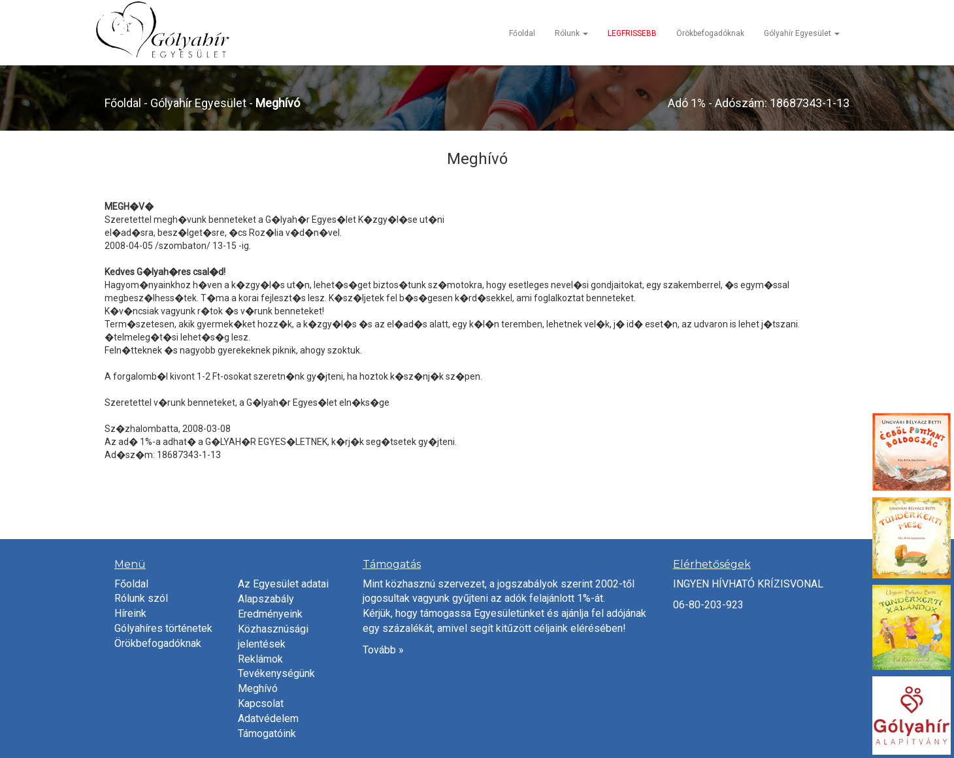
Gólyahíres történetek (163, 628)
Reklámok (260, 659)
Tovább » (383, 650)
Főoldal (522, 33)
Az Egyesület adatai (283, 584)
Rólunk (571, 33)
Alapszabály (266, 599)
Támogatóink (267, 733)
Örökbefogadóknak (710, 33)
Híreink (130, 613)
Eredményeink (270, 614)
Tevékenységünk (276, 673)
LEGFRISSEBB (632, 33)
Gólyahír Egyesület (802, 33)
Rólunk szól (141, 598)
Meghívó (258, 688)
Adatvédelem (268, 718)
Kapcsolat (261, 703)
